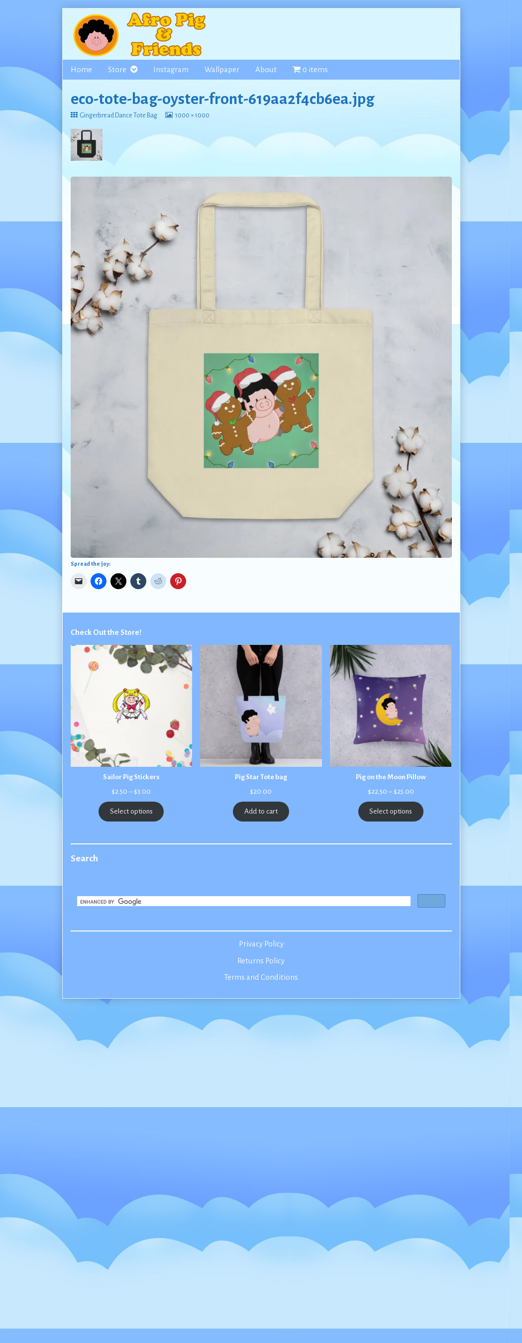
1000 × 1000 (192, 115)
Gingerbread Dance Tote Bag (118, 115)
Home (81, 70)
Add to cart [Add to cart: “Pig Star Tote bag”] (261, 811)
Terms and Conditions (261, 977)
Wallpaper (222, 70)
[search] (243, 902)
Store (117, 70)
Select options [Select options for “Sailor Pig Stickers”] (131, 811)
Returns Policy (261, 961)
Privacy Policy (261, 944)
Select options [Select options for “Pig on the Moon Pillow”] (390, 811)
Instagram (171, 70)
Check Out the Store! (106, 632)
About (266, 70)
